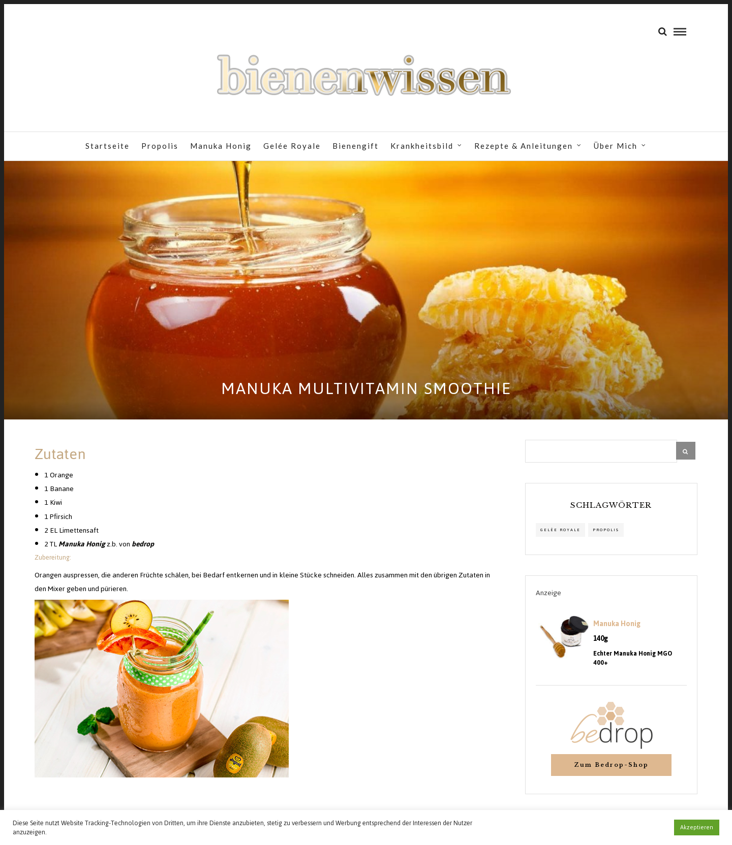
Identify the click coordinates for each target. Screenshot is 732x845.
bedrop (143, 544)
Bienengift (355, 145)
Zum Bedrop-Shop (611, 764)
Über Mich (615, 145)
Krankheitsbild (421, 145)
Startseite (107, 145)
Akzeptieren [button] (696, 827)
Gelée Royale (292, 145)
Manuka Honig (221, 145)
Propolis (159, 145)
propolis (606, 530)
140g (600, 638)
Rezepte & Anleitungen (523, 145)
